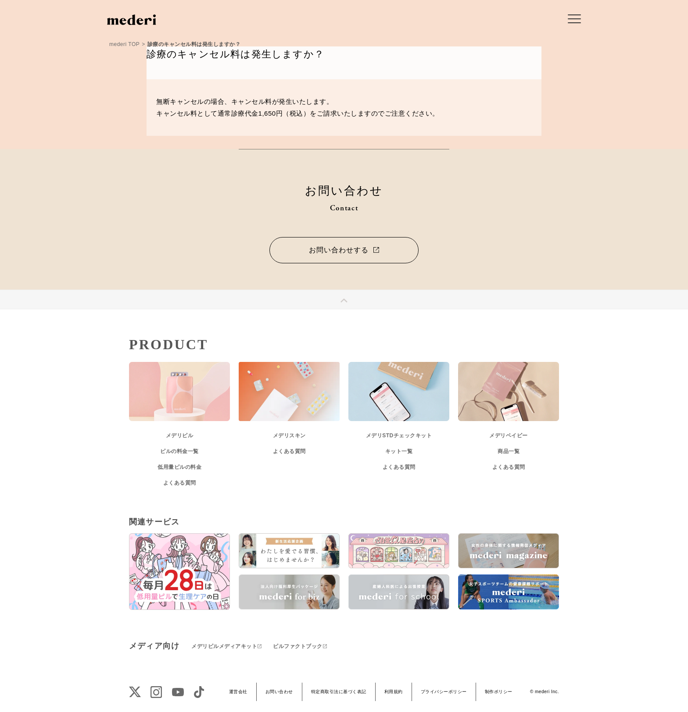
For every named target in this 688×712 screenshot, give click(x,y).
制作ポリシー (498, 691)
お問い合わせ (279, 691)
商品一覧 (509, 451)
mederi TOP (124, 44)
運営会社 (238, 691)
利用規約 (393, 691)
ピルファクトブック (297, 646)
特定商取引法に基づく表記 (338, 691)
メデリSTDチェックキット (399, 435)
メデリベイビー (508, 435)
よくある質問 (179, 483)
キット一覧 (399, 451)
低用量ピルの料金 (179, 467)
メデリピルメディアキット (224, 646)
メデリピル (180, 435)
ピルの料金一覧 (179, 451)
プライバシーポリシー (444, 691)
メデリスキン (289, 435)
